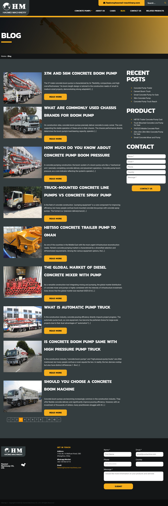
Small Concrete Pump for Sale (146, 95)
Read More (55, 96)
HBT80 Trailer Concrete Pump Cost (148, 119)
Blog (123, 10)
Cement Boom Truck (142, 91)
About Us (100, 10)
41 (49, 419)
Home (3, 56)
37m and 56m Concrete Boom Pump (80, 73)
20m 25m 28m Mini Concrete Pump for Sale (148, 133)
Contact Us (135, 10)
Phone (106, 460)
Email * (139, 450)
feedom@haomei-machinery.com (121, 2)
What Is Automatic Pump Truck (77, 307)
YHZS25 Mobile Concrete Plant (146, 128)
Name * (107, 450)
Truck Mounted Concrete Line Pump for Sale (148, 124)
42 (54, 419)
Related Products (155, 10)
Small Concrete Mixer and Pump (147, 137)
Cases (113, 10)
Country (139, 460)
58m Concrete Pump (142, 98)
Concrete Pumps (83, 10)
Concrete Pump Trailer (143, 88)
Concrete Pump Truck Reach (145, 101)
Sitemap (4, 503)
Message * (108, 469)
